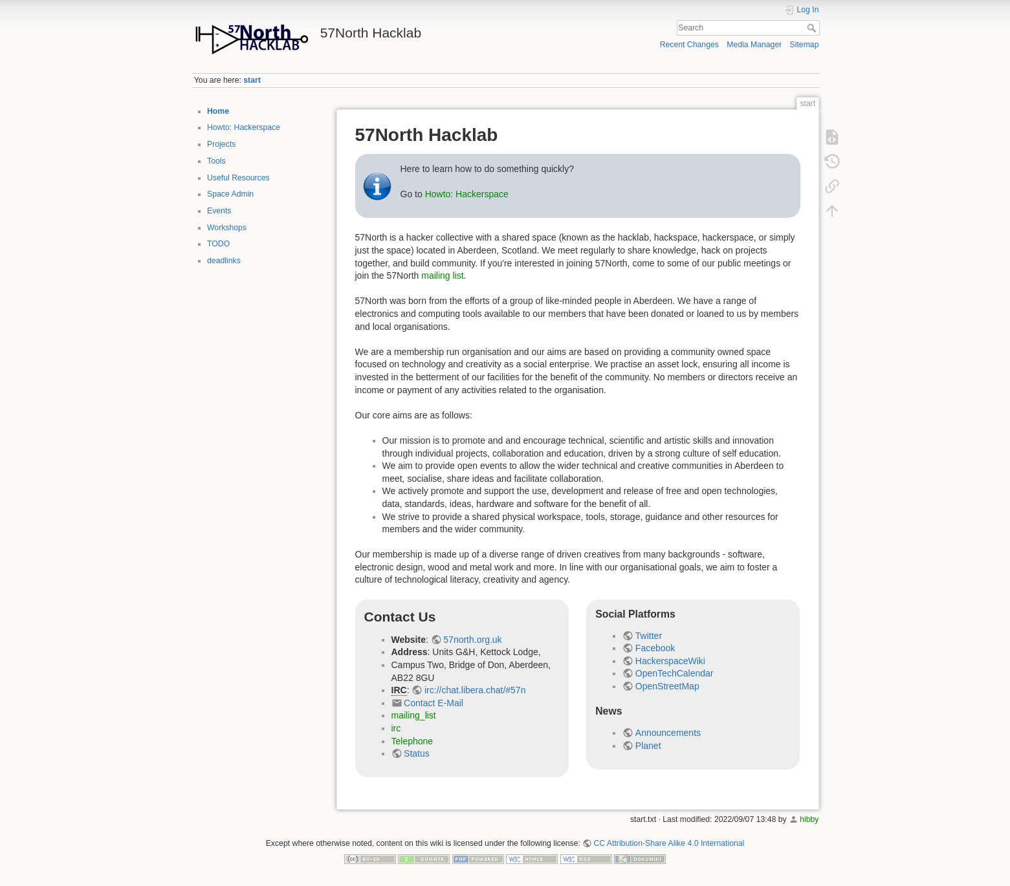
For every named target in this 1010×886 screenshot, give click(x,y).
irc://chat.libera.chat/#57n (474, 690)
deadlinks (224, 260)
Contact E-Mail (433, 703)
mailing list (442, 275)
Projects (221, 144)
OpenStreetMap (667, 686)
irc (396, 728)
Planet (648, 745)
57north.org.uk (472, 639)
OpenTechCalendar (674, 673)
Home (218, 111)
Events (219, 210)
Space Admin (230, 194)
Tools (216, 161)
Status (417, 753)
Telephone (412, 741)
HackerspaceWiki (670, 661)
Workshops (227, 227)
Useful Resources (238, 177)
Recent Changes (689, 44)
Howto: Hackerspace (243, 127)
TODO (218, 243)
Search (813, 27)
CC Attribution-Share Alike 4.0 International (668, 843)
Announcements (668, 733)
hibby (809, 819)
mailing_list (413, 715)
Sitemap (804, 44)
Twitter (648, 636)
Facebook (655, 648)
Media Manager (754, 44)
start (252, 80)
